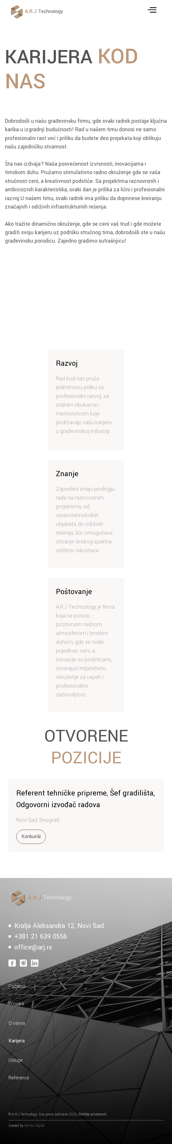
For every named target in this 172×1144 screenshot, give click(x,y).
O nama (16, 1023)
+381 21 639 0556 (40, 936)
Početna (17, 986)
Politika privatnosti (92, 1114)
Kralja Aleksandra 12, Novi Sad (59, 926)
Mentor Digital (34, 1125)
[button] (153, 11)
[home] (67, 11)
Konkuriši (31, 836)
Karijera (16, 1040)
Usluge (15, 1060)
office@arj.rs (33, 947)
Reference (18, 1077)
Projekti (16, 1003)
